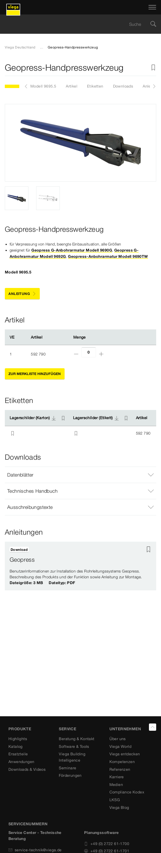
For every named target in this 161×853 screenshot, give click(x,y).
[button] (80, 475)
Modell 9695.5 (43, 86)
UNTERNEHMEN (125, 728)
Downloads (123, 86)
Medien (116, 784)
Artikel (71, 86)
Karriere (116, 776)
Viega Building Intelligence (72, 757)
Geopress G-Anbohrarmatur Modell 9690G (71, 250)
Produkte (19, 728)
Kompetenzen (122, 761)
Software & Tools (74, 746)
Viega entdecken (124, 753)
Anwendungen (21, 761)
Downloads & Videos (27, 769)
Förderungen (70, 775)
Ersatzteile (18, 753)
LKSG (114, 799)
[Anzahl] (88, 352)
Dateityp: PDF (62, 582)
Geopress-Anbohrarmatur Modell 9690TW (108, 256)
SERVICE (67, 728)
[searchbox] (76, 24)
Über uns (117, 738)
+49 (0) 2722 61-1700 (106, 843)
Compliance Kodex (126, 792)
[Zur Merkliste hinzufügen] (153, 67)
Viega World (120, 746)
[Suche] (153, 24)
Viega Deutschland (20, 47)
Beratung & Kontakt (76, 738)
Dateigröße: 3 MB (26, 582)
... (41, 47)
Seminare (67, 767)
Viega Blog (119, 807)
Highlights (17, 738)
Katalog (15, 746)
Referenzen (119, 769)
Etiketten (95, 86)
